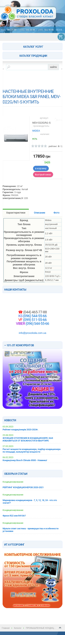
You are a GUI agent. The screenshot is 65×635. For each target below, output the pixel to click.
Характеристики (15, 212)
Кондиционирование (13, 482)
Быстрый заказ (43, 174)
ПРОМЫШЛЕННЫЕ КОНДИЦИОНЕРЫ (44, 628)
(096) (28, 30)
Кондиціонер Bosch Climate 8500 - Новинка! (25, 460)
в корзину (40, 168)
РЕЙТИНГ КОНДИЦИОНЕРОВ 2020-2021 (23, 487)
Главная (6, 628)
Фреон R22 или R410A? (14, 515)
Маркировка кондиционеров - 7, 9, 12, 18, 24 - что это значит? (30, 501)
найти (53, 67)
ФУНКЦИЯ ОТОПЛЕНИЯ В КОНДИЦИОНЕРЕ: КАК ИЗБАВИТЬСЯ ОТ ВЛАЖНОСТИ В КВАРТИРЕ (28, 439)
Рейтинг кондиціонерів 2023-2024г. (20, 429)
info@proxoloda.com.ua (32, 332)
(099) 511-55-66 (34, 320)
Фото (56, 212)
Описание (39, 212)
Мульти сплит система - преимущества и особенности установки (30, 529)
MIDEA (36, 130)
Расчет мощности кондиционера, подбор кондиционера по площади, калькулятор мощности (31, 450)
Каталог (17, 628)
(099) (46, 30)
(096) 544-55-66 (34, 316)
